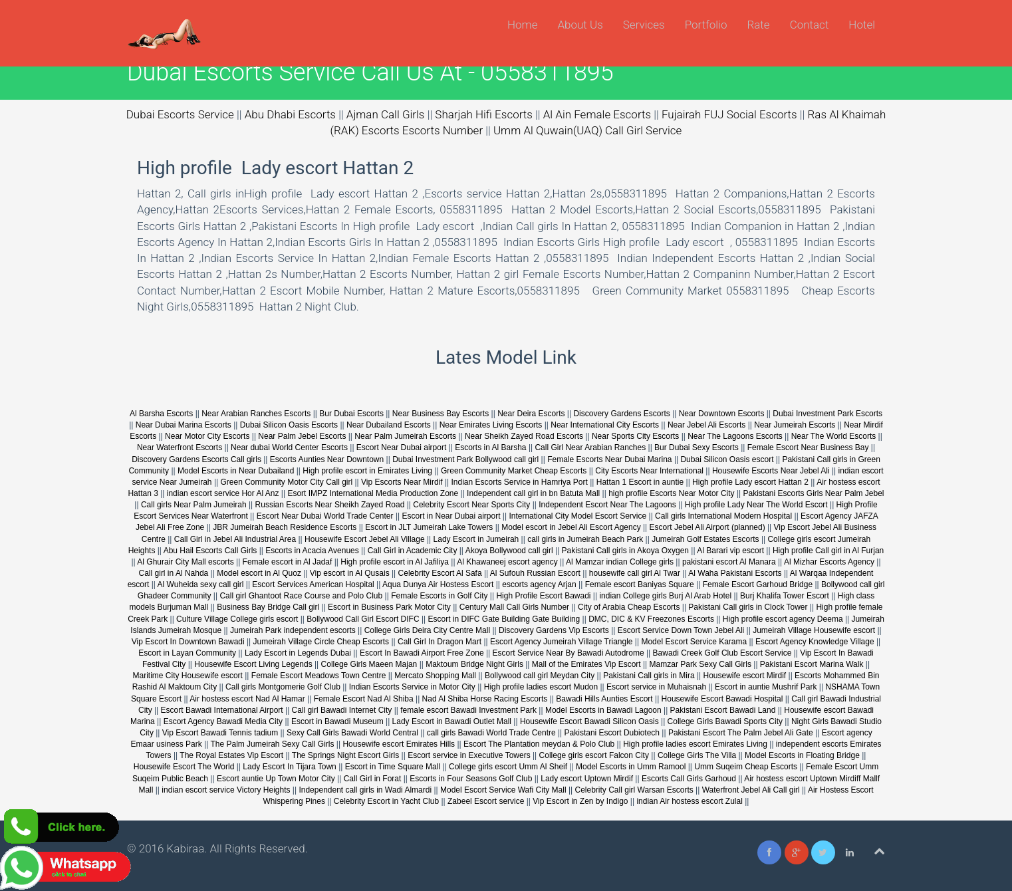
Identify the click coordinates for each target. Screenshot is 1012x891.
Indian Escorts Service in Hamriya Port (519, 482)
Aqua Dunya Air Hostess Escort (437, 584)
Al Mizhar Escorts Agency (829, 562)
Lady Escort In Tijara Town (289, 766)
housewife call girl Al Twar (634, 573)
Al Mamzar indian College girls (620, 562)
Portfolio (706, 24)
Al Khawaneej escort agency (507, 562)
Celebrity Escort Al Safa (440, 573)
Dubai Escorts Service (180, 114)
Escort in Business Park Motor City (389, 607)
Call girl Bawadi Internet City (342, 710)
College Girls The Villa (697, 755)
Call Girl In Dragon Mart (439, 641)
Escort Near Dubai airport (401, 447)
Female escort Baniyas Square (639, 584)
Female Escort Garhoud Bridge (758, 584)
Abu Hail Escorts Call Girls (210, 550)
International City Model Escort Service (578, 516)
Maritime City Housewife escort (188, 675)
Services (644, 24)
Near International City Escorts (605, 425)
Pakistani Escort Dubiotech (612, 732)
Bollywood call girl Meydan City (539, 675)
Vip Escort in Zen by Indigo (580, 801)
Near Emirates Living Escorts (491, 425)
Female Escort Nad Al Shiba (364, 698)
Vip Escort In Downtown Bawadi (188, 641)
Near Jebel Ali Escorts (706, 425)
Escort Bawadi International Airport (222, 710)
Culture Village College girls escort (237, 619)
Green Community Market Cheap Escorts (513, 470)
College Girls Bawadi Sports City (725, 721)
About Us (579, 24)
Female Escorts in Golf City (439, 595)
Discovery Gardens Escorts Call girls (196, 459)
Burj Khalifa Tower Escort (784, 595)
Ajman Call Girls (385, 114)
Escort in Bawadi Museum (337, 721)
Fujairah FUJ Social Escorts (729, 114)
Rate (758, 24)
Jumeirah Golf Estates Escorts (705, 539)
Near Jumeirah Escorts (794, 425)
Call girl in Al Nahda (174, 573)
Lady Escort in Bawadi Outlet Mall (451, 721)
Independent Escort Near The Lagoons (607, 504)
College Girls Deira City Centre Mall (427, 630)
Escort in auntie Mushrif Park (766, 687)
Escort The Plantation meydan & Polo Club (540, 744)
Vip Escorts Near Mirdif (401, 482)
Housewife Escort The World (184, 766)
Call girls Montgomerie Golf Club (282, 687)
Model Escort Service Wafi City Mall (503, 790)
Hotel (861, 24)
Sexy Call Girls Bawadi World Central (352, 732)
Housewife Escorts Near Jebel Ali (771, 470)
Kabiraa (186, 848)
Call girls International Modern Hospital (723, 516)
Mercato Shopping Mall (435, 675)
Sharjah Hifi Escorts (484, 114)
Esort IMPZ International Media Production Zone (373, 493)
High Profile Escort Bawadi (543, 595)
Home (522, 24)
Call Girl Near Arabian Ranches (590, 447)
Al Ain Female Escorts (597, 114)
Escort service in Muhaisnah (656, 687)
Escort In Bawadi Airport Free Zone (422, 653)
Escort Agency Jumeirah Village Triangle (561, 641)
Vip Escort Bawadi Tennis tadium (220, 732)
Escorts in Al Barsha (490, 447)
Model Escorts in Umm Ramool (631, 766)
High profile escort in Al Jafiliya (394, 562)
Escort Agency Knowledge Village (814, 641)
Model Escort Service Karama (694, 641)
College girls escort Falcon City (594, 755)
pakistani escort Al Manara (729, 562)
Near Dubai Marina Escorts (183, 425)
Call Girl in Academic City (412, 550)
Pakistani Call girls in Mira (648, 675)
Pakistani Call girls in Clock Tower (747, 607)
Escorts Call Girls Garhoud (689, 778)
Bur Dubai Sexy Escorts (696, 447)
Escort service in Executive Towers (469, 755)
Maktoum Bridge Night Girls (474, 664)
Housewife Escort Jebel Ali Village (365, 539)
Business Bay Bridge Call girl (268, 607)
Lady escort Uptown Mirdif (587, 778)
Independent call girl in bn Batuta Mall (533, 493)
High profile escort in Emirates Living (367, 470)
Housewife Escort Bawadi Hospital (722, 698)
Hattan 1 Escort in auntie (641, 482)
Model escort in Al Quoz (259, 573)
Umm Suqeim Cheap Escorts (745, 766)
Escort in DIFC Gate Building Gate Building (504, 619)
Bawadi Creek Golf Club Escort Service (722, 653)
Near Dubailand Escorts (388, 425)
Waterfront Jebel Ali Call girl (751, 790)
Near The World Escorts (833, 436)
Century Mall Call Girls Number (514, 607)
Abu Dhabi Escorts (290, 114)
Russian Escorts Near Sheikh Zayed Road (330, 504)
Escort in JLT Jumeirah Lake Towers (429, 527)
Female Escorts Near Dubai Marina (609, 459)
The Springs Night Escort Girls (345, 755)
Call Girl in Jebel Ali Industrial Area (235, 539)
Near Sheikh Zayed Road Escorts (524, 436)
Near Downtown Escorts (722, 413)
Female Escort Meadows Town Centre (318, 675)
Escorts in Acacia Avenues (312, 550)
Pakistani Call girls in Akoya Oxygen (625, 550)
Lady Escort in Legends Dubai (298, 653)
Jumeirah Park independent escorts (294, 630)
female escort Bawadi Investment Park (468, 710)
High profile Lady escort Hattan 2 (750, 482)
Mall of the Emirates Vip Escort (586, 664)
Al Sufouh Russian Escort (535, 573)
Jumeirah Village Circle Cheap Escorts (321, 641)
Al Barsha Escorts (161, 413)
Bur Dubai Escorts (351, 413)
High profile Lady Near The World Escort (756, 504)
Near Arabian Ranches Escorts (256, 413)
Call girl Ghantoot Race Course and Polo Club (300, 595)
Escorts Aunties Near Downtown (327, 459)
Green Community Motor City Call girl (286, 482)
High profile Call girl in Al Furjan (828, 550)
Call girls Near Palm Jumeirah (194, 504)
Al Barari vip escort (730, 550)
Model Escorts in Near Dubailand (236, 470)
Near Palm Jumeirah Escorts (405, 436)
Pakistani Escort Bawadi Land (723, 710)
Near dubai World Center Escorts (289, 447)
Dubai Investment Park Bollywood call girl (465, 459)
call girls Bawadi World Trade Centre (491, 732)
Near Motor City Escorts (207, 436)
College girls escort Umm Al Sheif (508, 766)
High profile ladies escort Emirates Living (695, 744)
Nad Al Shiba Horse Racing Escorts (485, 698)
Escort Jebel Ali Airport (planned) (707, 527)
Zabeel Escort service (485, 801)
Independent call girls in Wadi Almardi (365, 790)
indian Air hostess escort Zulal (689, 801)
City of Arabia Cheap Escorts (629, 607)
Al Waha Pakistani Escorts (734, 573)
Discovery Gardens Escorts (621, 413)
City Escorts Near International (649, 470)
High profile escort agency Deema (783, 619)
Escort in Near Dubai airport (451, 516)
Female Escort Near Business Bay (808, 447)
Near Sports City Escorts (635, 436)
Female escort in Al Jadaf (287, 562)
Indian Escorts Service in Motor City (412, 687)
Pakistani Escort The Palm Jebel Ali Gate (740, 732)
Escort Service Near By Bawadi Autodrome (568, 653)
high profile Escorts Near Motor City (671, 493)
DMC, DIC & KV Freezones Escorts (651, 619)
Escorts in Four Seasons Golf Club (471, 778)
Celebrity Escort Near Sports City (471, 504)
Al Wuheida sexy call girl (201, 584)
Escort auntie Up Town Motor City (276, 778)
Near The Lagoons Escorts (735, 436)
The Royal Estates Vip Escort (231, 755)
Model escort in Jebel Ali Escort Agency (570, 527)
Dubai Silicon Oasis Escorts (289, 425)
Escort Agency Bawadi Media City (223, 721)
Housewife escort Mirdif (744, 675)
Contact (809, 24)
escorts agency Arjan (539, 584)
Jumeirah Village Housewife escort (814, 630)
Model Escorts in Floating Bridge (802, 755)
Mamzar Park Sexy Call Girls (700, 664)
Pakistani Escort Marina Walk (812, 664)
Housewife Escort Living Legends (253, 664)
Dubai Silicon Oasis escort (726, 459)
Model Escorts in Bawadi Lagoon (603, 710)
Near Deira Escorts (531, 413)
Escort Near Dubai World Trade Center (325, 516)
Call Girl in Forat (373, 778)
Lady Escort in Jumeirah (476, 539)
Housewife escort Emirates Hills (398, 744)
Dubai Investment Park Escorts (827, 413)
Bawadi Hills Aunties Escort (604, 698)
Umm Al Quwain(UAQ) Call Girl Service (587, 130)
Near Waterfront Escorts (179, 447)
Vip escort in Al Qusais (350, 573)
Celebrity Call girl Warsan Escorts (634, 790)
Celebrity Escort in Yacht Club (386, 801)
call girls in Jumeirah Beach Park (585, 539)
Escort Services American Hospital (313, 584)
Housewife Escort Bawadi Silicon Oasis (589, 721)
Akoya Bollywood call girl (509, 550)
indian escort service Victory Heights (226, 790)
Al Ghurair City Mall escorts (185, 562)
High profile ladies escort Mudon (541, 687)
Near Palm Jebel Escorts (302, 436)
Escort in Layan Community (187, 653)
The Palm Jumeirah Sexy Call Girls (272, 744)
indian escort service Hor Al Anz (223, 493)
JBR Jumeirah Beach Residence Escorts (285, 527)
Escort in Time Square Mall (392, 766)
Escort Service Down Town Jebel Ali (681, 630)
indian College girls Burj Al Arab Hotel (666, 595)
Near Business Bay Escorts (441, 413)
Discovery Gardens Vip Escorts (554, 630)
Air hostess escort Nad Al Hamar (247, 698)
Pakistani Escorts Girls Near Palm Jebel (813, 493)
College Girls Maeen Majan (369, 664)
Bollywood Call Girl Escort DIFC (363, 619)
